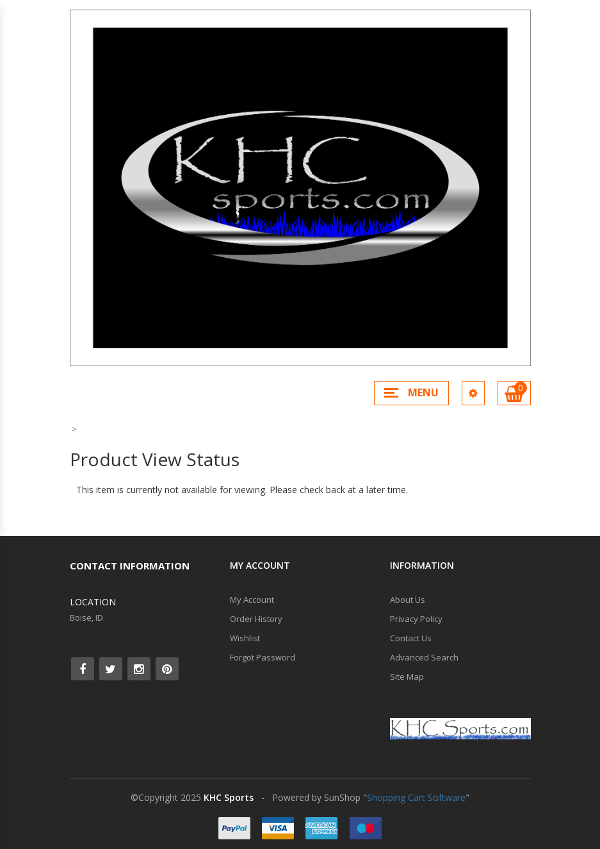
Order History (256, 619)
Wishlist (245, 638)
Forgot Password (262, 657)
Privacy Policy (416, 619)
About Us (407, 599)
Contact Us (411, 638)
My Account (252, 599)
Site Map (407, 676)
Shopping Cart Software (416, 797)
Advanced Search (424, 657)
